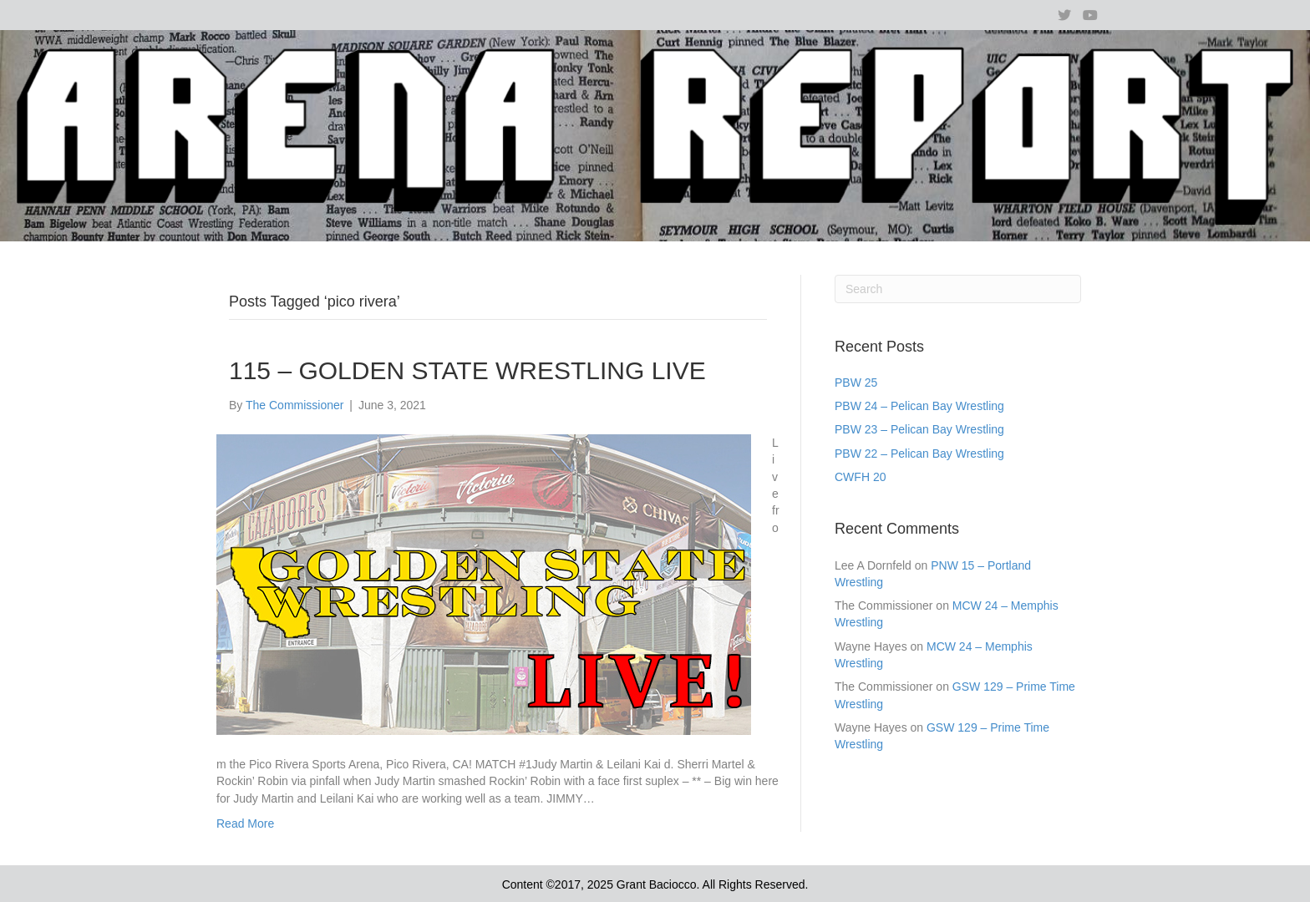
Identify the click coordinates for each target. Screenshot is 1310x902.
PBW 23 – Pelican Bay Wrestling (919, 429)
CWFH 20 (860, 477)
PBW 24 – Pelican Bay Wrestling (919, 406)
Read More (245, 823)
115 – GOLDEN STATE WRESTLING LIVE (467, 370)
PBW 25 (856, 382)
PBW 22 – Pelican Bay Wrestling (919, 453)
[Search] (958, 289)
